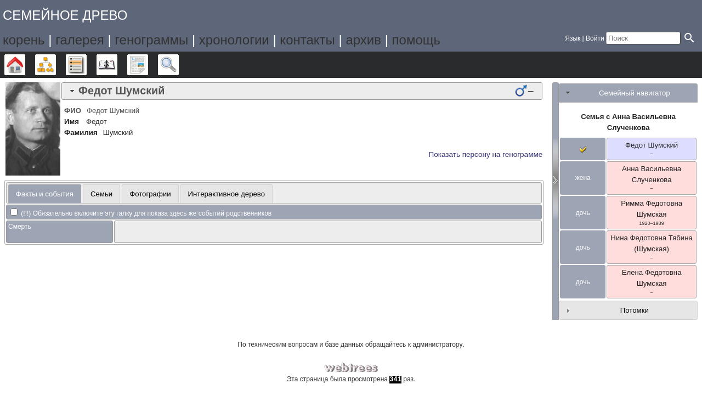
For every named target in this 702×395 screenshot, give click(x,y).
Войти (595, 38)
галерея (79, 39)
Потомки (634, 310)
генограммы (151, 39)
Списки (86, 65)
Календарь (117, 65)
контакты (307, 39)
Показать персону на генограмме (486, 154)
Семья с (628, 122)
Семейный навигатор (634, 93)
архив (363, 39)
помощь (416, 39)
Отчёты (148, 65)
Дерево (25, 65)
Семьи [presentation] (101, 194)
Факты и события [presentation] (44, 194)
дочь (583, 213)
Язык (572, 38)
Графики (55, 65)
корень (24, 39)
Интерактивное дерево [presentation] (226, 194)
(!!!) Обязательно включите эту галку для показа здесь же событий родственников (140, 213)
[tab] (301, 91)
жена (583, 178)
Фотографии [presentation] (150, 194)
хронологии (234, 39)
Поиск (178, 65)
